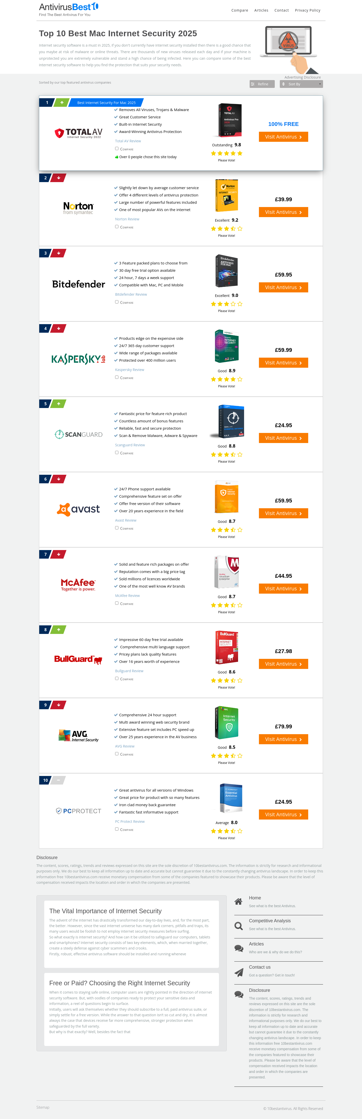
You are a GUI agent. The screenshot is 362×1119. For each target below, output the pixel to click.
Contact (282, 10)
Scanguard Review (130, 445)
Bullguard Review (129, 670)
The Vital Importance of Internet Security (105, 910)
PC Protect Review (130, 821)
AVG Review (124, 746)
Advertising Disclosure (303, 77)
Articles (261, 10)
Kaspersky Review (129, 369)
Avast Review (126, 520)
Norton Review (127, 219)
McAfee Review (127, 595)
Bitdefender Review (131, 294)
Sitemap (42, 1107)
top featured (70, 82)
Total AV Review (128, 141)
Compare (240, 10)
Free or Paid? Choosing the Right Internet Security (119, 983)
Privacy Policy (308, 10)
